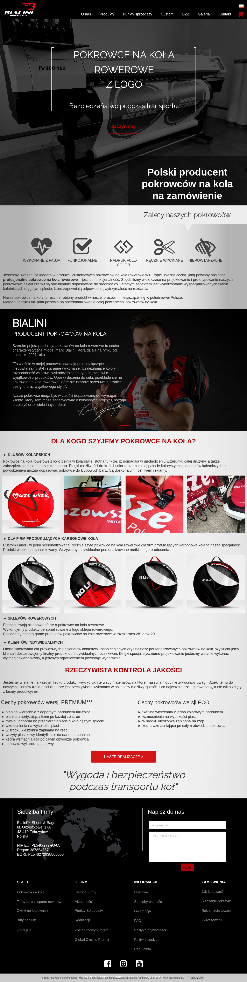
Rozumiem (196, 977)
